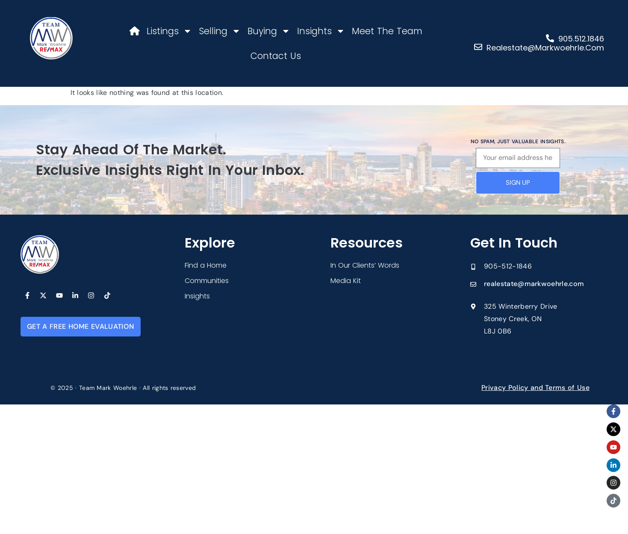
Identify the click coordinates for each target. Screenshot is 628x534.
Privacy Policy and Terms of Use (535, 387)
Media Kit (345, 281)
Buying (269, 31)
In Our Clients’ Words (364, 265)
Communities (207, 281)
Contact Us (276, 56)
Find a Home (206, 265)
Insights (321, 31)
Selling (220, 31)
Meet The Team (387, 31)
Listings (169, 31)
